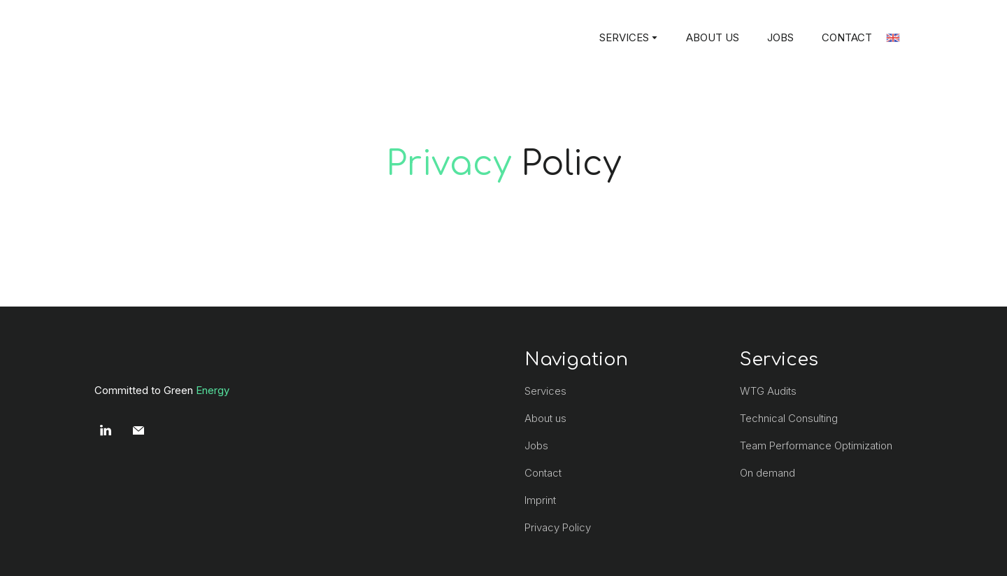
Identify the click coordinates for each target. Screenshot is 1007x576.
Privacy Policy (557, 527)
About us (545, 418)
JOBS (780, 37)
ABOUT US (712, 37)
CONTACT (847, 37)
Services (545, 391)
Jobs (536, 445)
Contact (543, 472)
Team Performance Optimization (816, 445)
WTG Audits (768, 391)
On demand (767, 472)
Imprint (540, 500)
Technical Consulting (789, 418)
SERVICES (624, 37)
